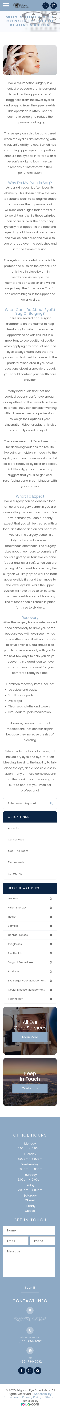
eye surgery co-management (27, 980)
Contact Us (15, 873)
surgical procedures (20, 962)
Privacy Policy (31, 1397)
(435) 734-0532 (30, 1362)
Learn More (30, 1037)
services (13, 926)
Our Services (16, 839)
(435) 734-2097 (30, 1341)
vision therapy (17, 907)
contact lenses (18, 935)
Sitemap (50, 1397)
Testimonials (16, 862)
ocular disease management (26, 990)
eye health (14, 953)
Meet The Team (18, 851)
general (13, 898)
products (13, 971)
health (12, 917)
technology (15, 999)
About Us (13, 828)
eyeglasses (15, 944)
